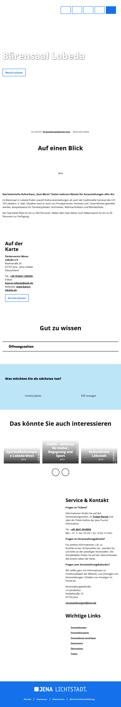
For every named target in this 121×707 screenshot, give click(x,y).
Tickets (74, 654)
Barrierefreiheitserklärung (82, 699)
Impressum (42, 699)
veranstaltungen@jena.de (81, 602)
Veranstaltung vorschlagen (83, 638)
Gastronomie (77, 643)
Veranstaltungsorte (80, 632)
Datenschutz (58, 699)
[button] (66, 10)
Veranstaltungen (78, 627)
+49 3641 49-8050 (81, 529)
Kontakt (27, 699)
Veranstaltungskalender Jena (56, 132)
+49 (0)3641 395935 (21, 276)
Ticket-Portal (100, 516)
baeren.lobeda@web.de (19, 283)
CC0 (119, 67)
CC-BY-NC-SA (77, 451)
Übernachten (77, 648)
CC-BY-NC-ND (38, 456)
